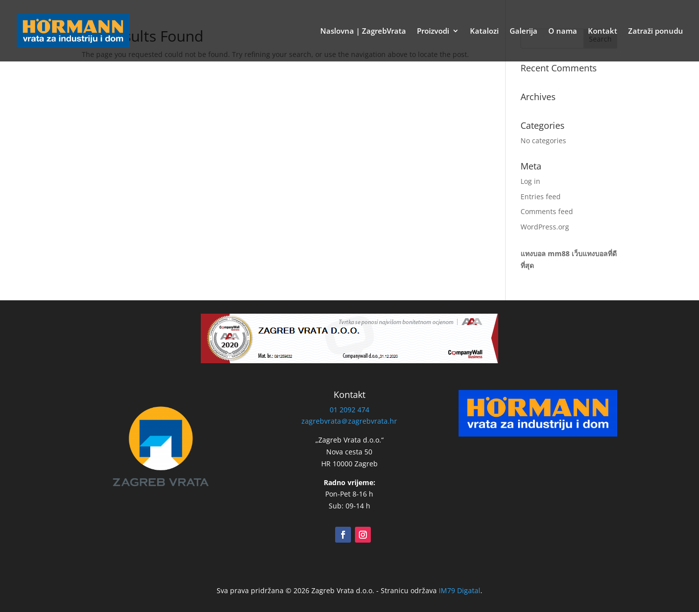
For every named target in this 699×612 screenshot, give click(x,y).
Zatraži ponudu (655, 31)
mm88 (559, 253)
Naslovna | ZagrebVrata (363, 31)
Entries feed (541, 196)
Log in (530, 181)
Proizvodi (433, 31)
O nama (562, 31)
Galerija (523, 31)
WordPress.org (545, 226)
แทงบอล (533, 253)
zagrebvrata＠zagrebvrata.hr (349, 421)
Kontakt (602, 31)
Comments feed (547, 211)
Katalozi (484, 31)
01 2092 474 (349, 409)
